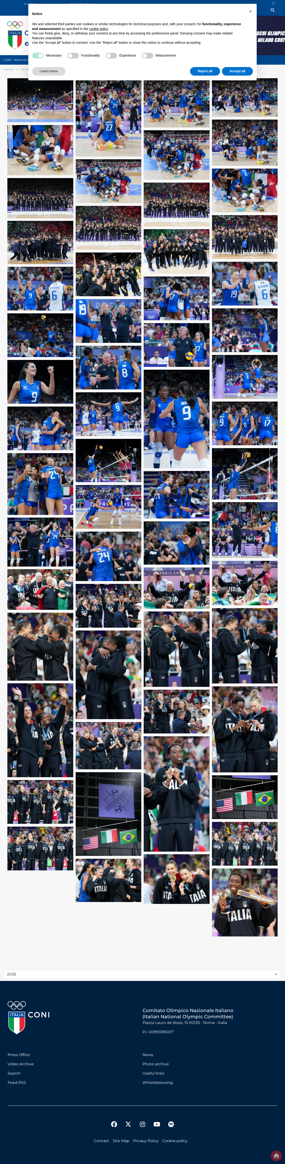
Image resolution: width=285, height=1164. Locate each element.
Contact (101, 1141)
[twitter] (128, 1120)
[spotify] (171, 1125)
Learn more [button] (49, 71)
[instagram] (142, 1125)
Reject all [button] (205, 71)
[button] (250, 11)
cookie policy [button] (98, 29)
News (147, 1054)
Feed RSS (17, 1082)
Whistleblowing (157, 1082)
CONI (7, 60)
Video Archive (21, 1064)
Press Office (19, 1054)
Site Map (121, 1141)
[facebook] (114, 1125)
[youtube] (157, 1125)
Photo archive (155, 1064)
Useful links (153, 1073)
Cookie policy (175, 1141)
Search (14, 1073)
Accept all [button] (237, 71)
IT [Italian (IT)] (273, 3)
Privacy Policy (146, 1141)
